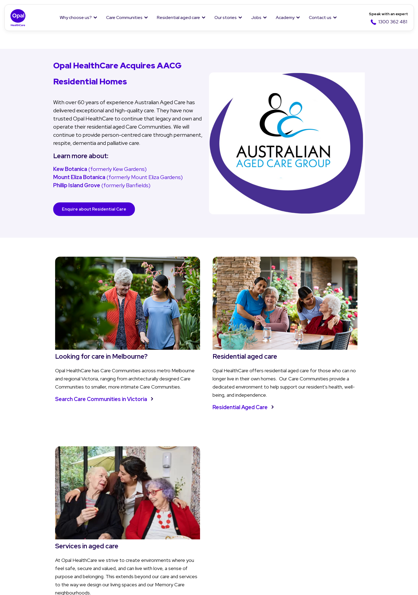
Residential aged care (178, 17)
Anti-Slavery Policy (272, 584)
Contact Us (352, 500)
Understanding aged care (175, 514)
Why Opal (34, 500)
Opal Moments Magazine (238, 525)
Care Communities (124, 17)
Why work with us (293, 525)
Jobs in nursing (290, 536)
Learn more (282, 400)
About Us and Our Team (48, 514)
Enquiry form (351, 514)
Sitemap (317, 584)
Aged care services (169, 525)
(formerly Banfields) (101, 185)
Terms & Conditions (83, 584)
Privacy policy (32, 584)
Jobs (256, 17)
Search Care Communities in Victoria (89, 388)
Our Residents (38, 547)
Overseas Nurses (294, 558)
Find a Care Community (111, 514)
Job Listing (287, 514)
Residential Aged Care (188, 392)
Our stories (225, 17)
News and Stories (231, 514)
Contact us (320, 17)
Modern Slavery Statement (207, 584)
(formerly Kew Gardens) (100, 169)
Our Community (40, 536)
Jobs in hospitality (294, 547)
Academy (285, 17)
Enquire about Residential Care (96, 209)
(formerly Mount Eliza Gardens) (118, 177)
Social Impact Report (45, 558)
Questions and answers (174, 536)
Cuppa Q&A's (226, 536)
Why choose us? (76, 17)
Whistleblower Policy (141, 584)
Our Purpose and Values (48, 525)
